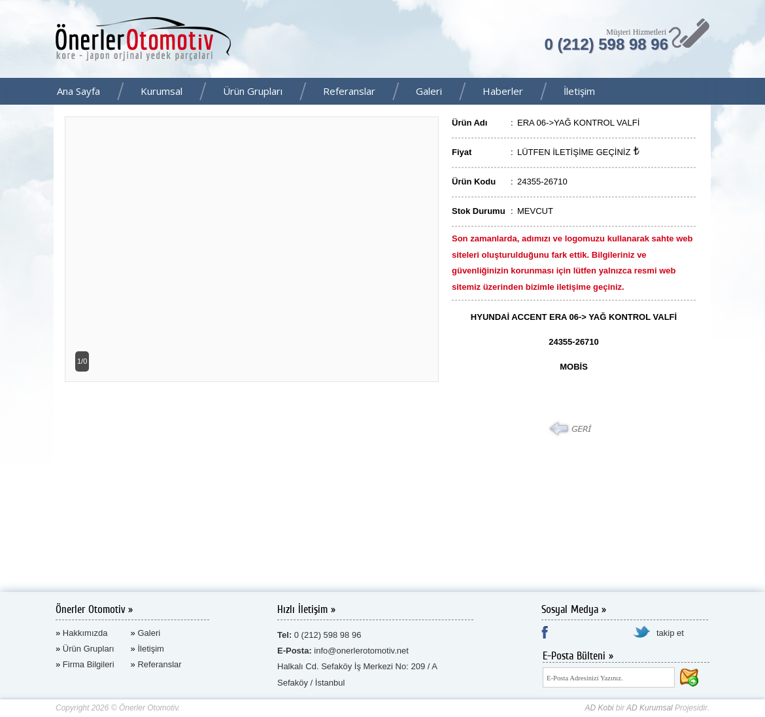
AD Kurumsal (649, 707)
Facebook (751, 92)
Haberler (503, 90)
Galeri (429, 90)
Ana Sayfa (78, 90)
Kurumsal (161, 90)
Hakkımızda (85, 633)
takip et (670, 633)
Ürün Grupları (252, 90)
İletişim (579, 90)
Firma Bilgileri (88, 664)
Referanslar (349, 90)
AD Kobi (599, 707)
